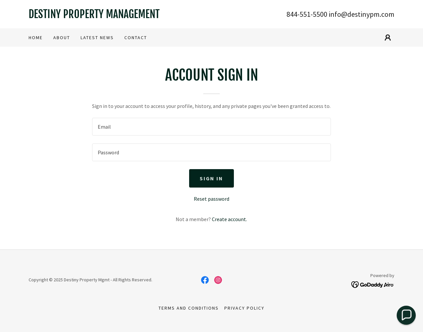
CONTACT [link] (135, 37)
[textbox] (211, 127)
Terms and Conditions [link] (189, 308)
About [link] (61, 37)
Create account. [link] (229, 219)
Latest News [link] (97, 37)
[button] (387, 37)
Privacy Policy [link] (244, 308)
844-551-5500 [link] (306, 14)
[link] (120, 16)
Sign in (211, 178)
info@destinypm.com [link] (361, 14)
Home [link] (36, 37)
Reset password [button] (211, 198)
